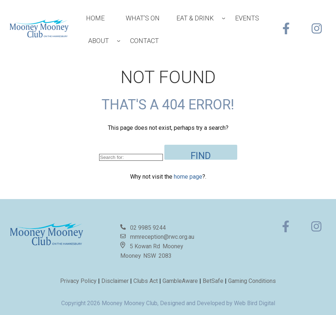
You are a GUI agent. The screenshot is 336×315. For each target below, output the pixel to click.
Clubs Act (145, 280)
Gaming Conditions (252, 280)
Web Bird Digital (254, 303)
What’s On (143, 18)
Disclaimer (115, 280)
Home (95, 18)
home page (188, 176)
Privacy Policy (78, 280)
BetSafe (213, 280)
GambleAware (180, 280)
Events (247, 18)
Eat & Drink (195, 18)
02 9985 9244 (148, 227)
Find (201, 155)
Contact (144, 40)
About (98, 40)
